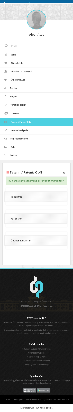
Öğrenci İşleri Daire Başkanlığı (36, 360)
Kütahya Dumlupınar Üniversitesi (36, 349)
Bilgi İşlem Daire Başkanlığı (37, 364)
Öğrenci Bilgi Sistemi (36, 357)
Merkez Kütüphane (36, 353)
